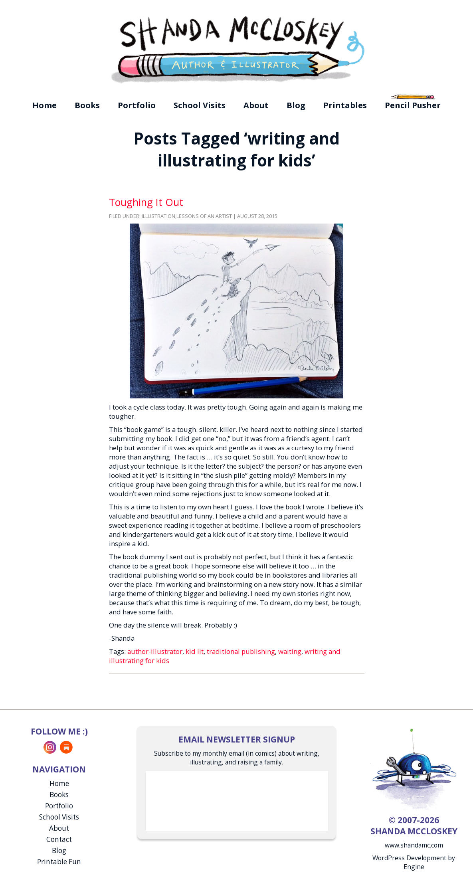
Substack (66, 747)
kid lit (195, 651)
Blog (296, 105)
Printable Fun (59, 861)
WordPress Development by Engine (413, 862)
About (256, 105)
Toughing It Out (146, 202)
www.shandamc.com (414, 845)
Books (87, 105)
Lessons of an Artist (204, 216)
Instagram (50, 747)
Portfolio (137, 105)
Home (44, 105)
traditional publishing (241, 651)
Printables (345, 105)
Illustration (158, 216)
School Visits (200, 105)
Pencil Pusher (413, 105)
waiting (289, 651)
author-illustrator (154, 651)
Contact (59, 839)
